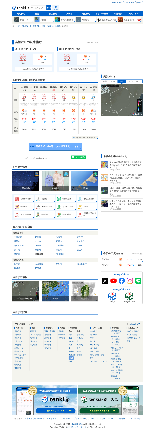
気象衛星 (61, 335)
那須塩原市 (82, 264)
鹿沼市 (17, 241)
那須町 (38, 268)
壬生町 (80, 250)
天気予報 (21, 14)
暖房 (78, 348)
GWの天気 (118, 343)
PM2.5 (138, 81)
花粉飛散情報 (118, 332)
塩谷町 (17, 268)
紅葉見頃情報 (118, 360)
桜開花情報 (118, 337)
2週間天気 (18, 341)
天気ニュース (134, 14)
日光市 (17, 264)
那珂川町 (60, 254)
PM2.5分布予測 (20, 355)
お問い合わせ (134, 418)
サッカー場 (94, 345)
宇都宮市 (18, 237)
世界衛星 (61, 338)
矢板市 (59, 264)
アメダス (130, 81)
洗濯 (70, 335)
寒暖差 (79, 355)
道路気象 (17, 365)
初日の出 (118, 377)
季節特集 (118, 14)
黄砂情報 (17, 368)
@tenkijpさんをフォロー (44, 158)
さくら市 (81, 241)
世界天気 (17, 335)
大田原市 (39, 264)
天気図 (69, 14)
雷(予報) (17, 361)
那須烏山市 (19, 245)
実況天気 (33, 338)
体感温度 (72, 355)
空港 (92, 338)
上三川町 (60, 245)
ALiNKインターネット (47, 418)
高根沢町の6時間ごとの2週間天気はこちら (57, 146)
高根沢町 (39, 254)
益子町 (80, 245)
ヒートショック (118, 366)
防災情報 (53, 14)
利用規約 (66, 418)
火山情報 (47, 341)
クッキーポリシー (105, 418)
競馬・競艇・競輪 (97, 355)
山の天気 (93, 331)
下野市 (38, 245)
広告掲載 (121, 418)
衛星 (105, 81)
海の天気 (93, 335)
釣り (92, 358)
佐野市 (80, 237)
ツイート (28, 158)
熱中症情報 (118, 354)
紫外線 (71, 351)
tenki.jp (21, 8)
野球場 (92, 341)
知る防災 (47, 348)
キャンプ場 (94, 351)
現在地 (56, 9)
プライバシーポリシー (84, 418)
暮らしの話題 (132, 335)
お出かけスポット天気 (99, 361)
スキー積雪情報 (118, 371)
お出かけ (72, 341)
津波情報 (47, 338)
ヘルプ (140, 2)
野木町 (17, 254)
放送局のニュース (133, 338)
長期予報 (17, 345)
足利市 (38, 237)
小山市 (38, 241)
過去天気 (33, 341)
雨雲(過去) (34, 331)
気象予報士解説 (133, 331)
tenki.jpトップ (117, 2)
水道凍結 (80, 335)
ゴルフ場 (93, 348)
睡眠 (70, 361)
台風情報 (47, 345)
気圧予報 (17, 338)
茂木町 (17, 250)
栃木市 (59, 237)
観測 (37, 14)
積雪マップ (18, 351)
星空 (70, 345)
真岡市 (59, 241)
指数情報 (86, 14)
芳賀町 (59, 250)
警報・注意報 (49, 331)
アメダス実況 (35, 335)
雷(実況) (33, 345)
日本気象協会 (30, 418)
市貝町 (38, 250)
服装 (70, 338)
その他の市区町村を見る (85, 137)
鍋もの (79, 351)
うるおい (80, 338)
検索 (49, 8)
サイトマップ (130, 2)
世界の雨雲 (18, 358)
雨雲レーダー (19, 348)
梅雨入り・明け (118, 349)
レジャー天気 (102, 14)
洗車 (71, 358)
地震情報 (47, 335)
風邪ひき (80, 345)
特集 (128, 341)
